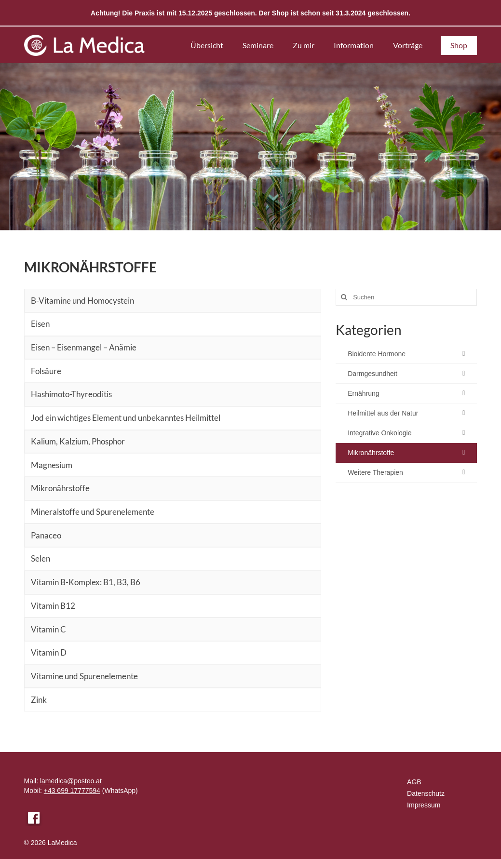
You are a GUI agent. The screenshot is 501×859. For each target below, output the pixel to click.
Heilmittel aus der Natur (383, 413)
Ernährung (363, 393)
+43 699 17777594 (72, 790)
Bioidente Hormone (377, 354)
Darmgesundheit (372, 373)
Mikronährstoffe (371, 452)
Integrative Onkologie (379, 433)
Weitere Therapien (375, 472)
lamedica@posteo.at (71, 781)
